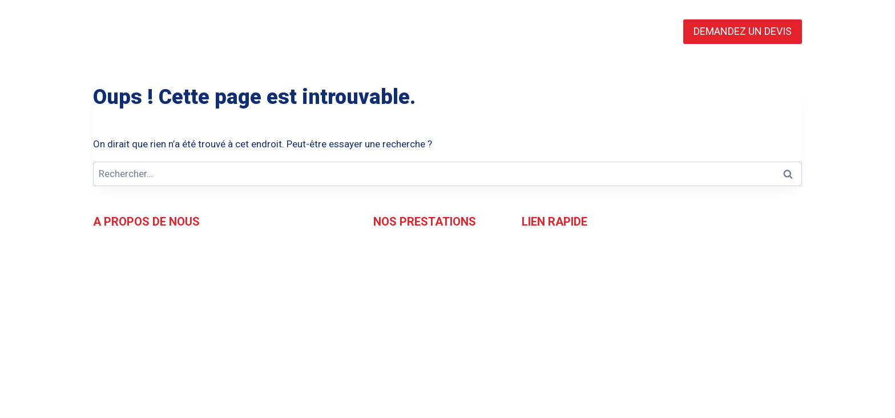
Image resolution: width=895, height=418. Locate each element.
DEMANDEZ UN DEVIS (743, 31)
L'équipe (539, 266)
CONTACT (575, 31)
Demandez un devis (563, 301)
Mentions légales (558, 319)
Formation (395, 301)
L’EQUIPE (379, 31)
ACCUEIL (316, 31)
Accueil (537, 248)
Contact (539, 284)
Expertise (392, 284)
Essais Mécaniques (414, 319)
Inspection (395, 266)
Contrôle (391, 248)
